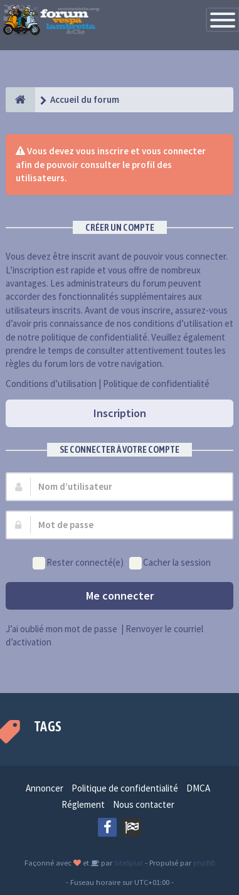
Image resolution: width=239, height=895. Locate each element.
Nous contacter (143, 804)
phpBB (204, 862)
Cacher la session (170, 562)
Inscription (119, 413)
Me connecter (120, 595)
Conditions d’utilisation (51, 383)
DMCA (198, 788)
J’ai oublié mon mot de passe (61, 629)
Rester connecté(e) (78, 562)
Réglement (83, 804)
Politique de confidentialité (156, 383)
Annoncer (44, 788)
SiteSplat (127, 862)
